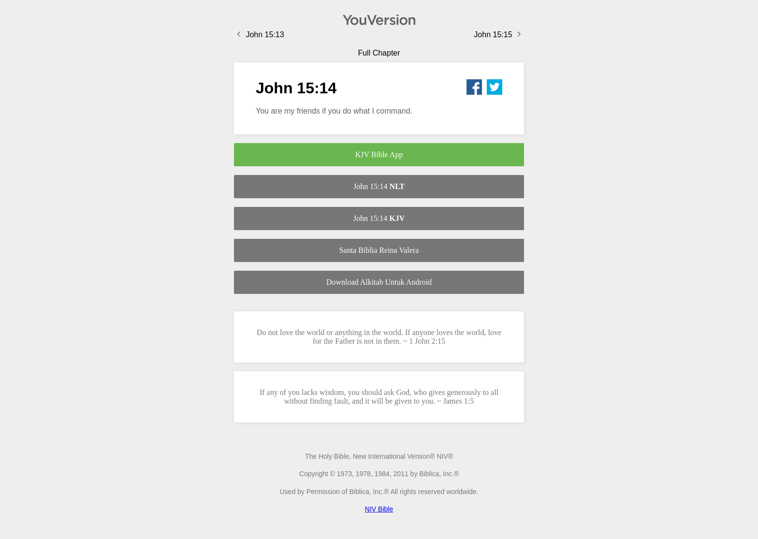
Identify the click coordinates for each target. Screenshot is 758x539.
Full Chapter (379, 53)
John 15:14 (379, 186)
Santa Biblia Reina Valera (379, 250)
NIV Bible (379, 509)
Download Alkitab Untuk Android (379, 282)
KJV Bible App (379, 154)
